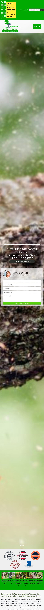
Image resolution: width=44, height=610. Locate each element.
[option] (4, 578)
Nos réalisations (22, 262)
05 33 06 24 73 (3, 6)
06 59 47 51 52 (3, 14)
